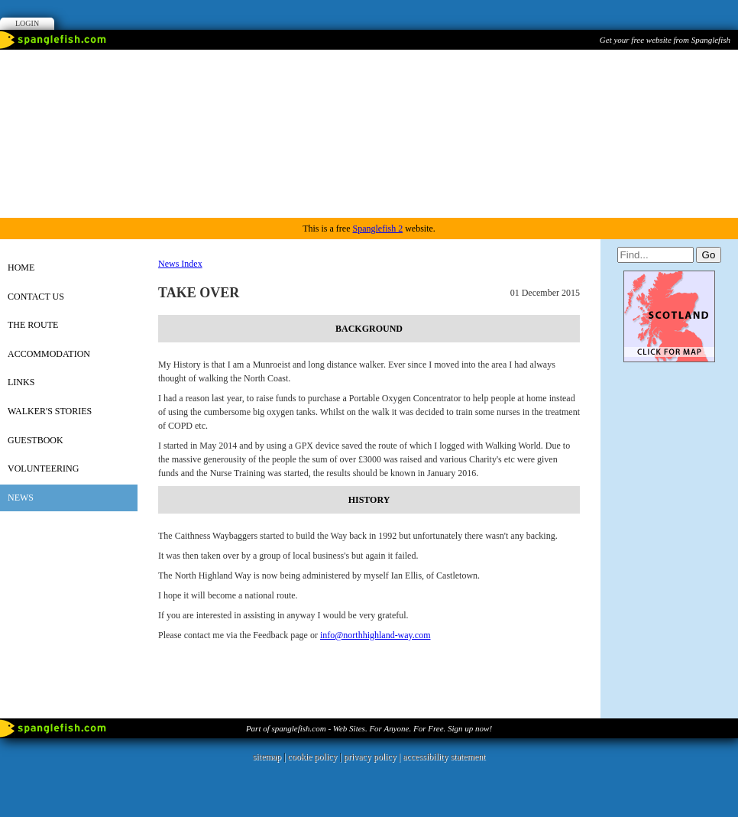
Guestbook (35, 440)
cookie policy (312, 756)
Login (27, 23)
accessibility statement (444, 756)
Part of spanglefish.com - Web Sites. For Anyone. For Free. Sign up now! (369, 728)
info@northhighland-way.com (375, 635)
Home (21, 267)
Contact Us (36, 296)
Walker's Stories (50, 411)
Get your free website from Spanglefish (665, 39)
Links (21, 382)
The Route (33, 324)
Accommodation (49, 354)
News (21, 497)
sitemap (267, 756)
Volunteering (43, 468)
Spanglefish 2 (377, 228)
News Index (180, 263)
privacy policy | (373, 756)
